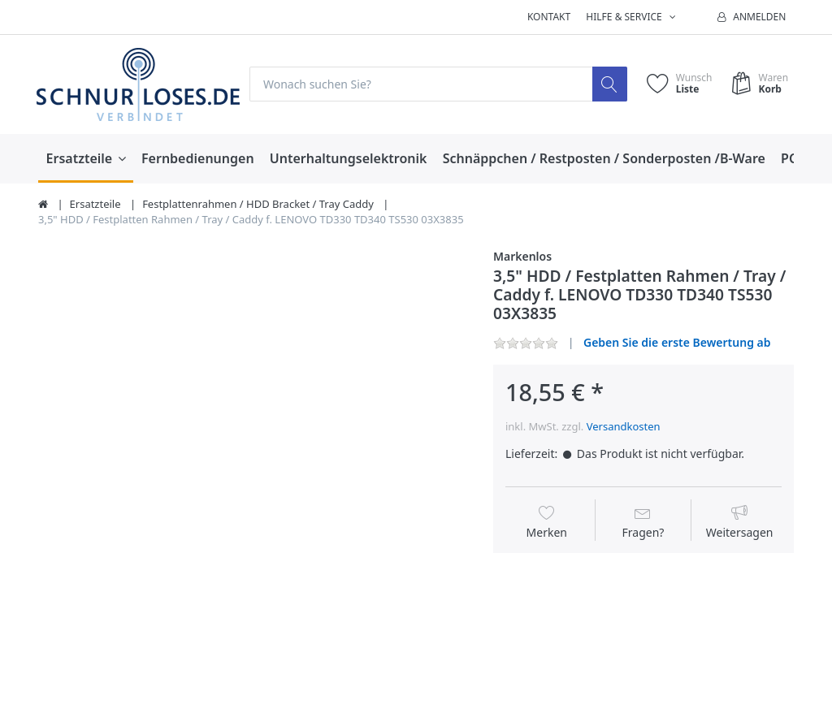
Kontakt (548, 17)
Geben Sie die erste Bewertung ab (677, 342)
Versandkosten (624, 427)
